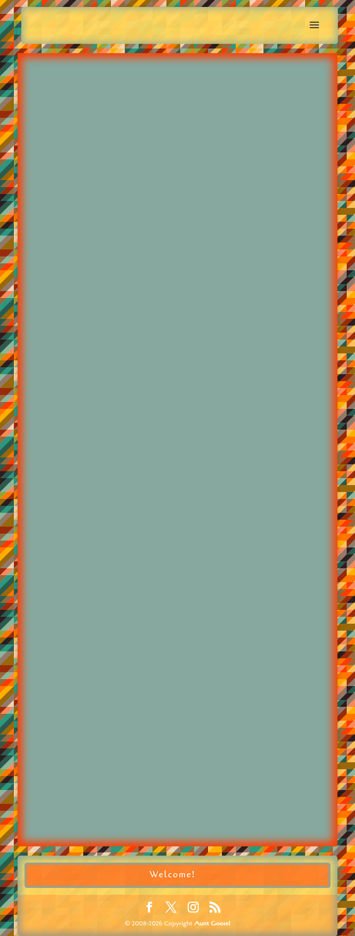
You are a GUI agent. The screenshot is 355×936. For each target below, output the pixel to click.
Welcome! (172, 875)
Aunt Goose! (212, 923)
